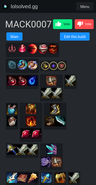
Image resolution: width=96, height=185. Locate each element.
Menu (84, 7)
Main (14, 37)
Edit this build (75, 37)
